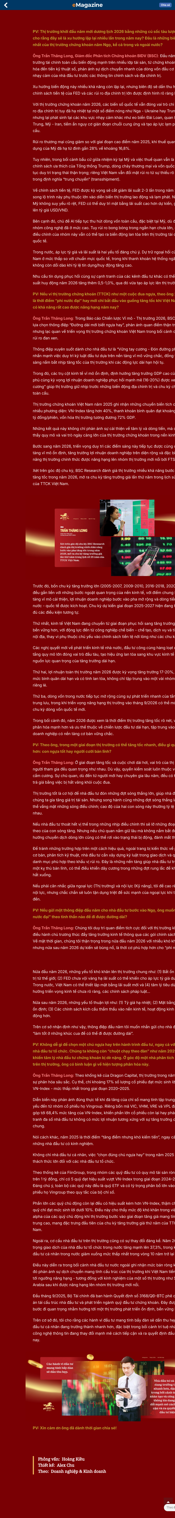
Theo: (43, 1471)
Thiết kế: (46, 1465)
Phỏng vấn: (49, 1459)
